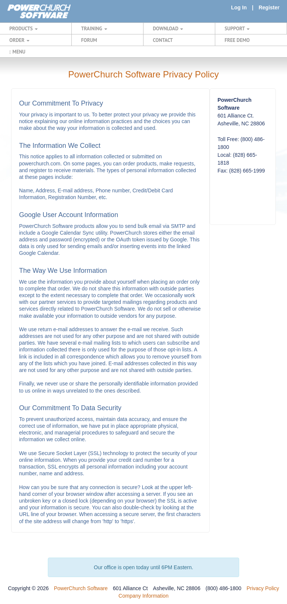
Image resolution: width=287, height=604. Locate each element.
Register (269, 7)
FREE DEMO (237, 40)
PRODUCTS (23, 28)
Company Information (143, 596)
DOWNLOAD (168, 28)
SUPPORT (237, 28)
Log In (239, 7)
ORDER (19, 40)
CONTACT (163, 40)
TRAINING (94, 28)
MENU (17, 51)
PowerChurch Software (81, 588)
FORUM (89, 40)
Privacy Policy (263, 588)
